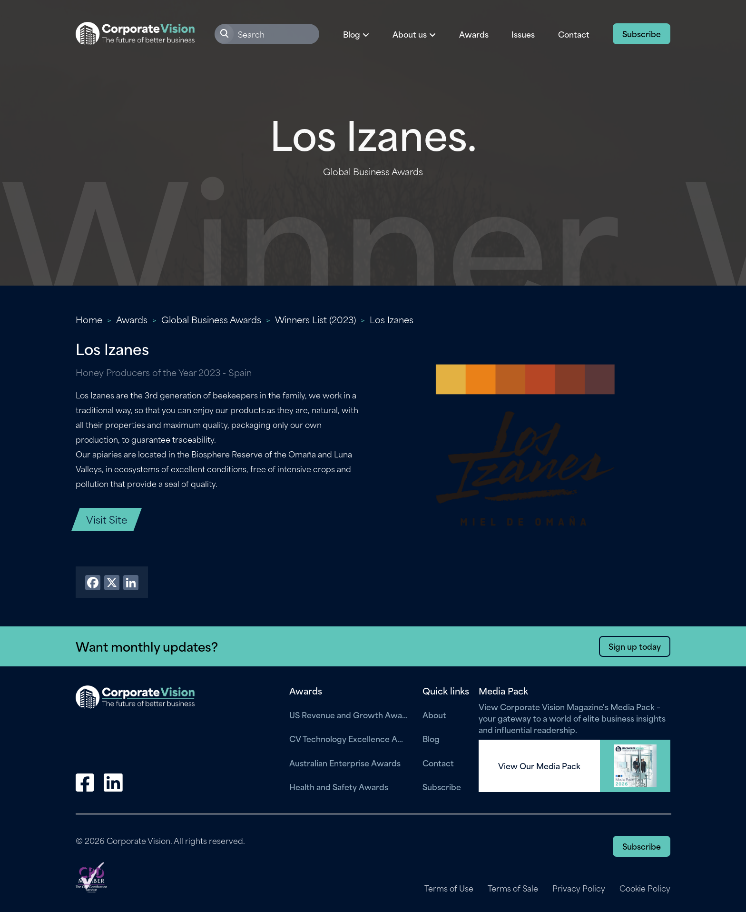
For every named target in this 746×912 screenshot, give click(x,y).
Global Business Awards (211, 319)
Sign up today (635, 646)
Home (89, 319)
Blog (431, 738)
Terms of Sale (513, 888)
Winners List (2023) (315, 319)
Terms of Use (448, 888)
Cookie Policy (644, 888)
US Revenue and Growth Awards (348, 714)
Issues (523, 34)
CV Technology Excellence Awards (348, 738)
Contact (573, 34)
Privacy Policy (578, 888)
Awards (474, 34)
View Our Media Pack (539, 766)
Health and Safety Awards (338, 786)
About (434, 714)
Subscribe (641, 33)
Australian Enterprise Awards (345, 762)
